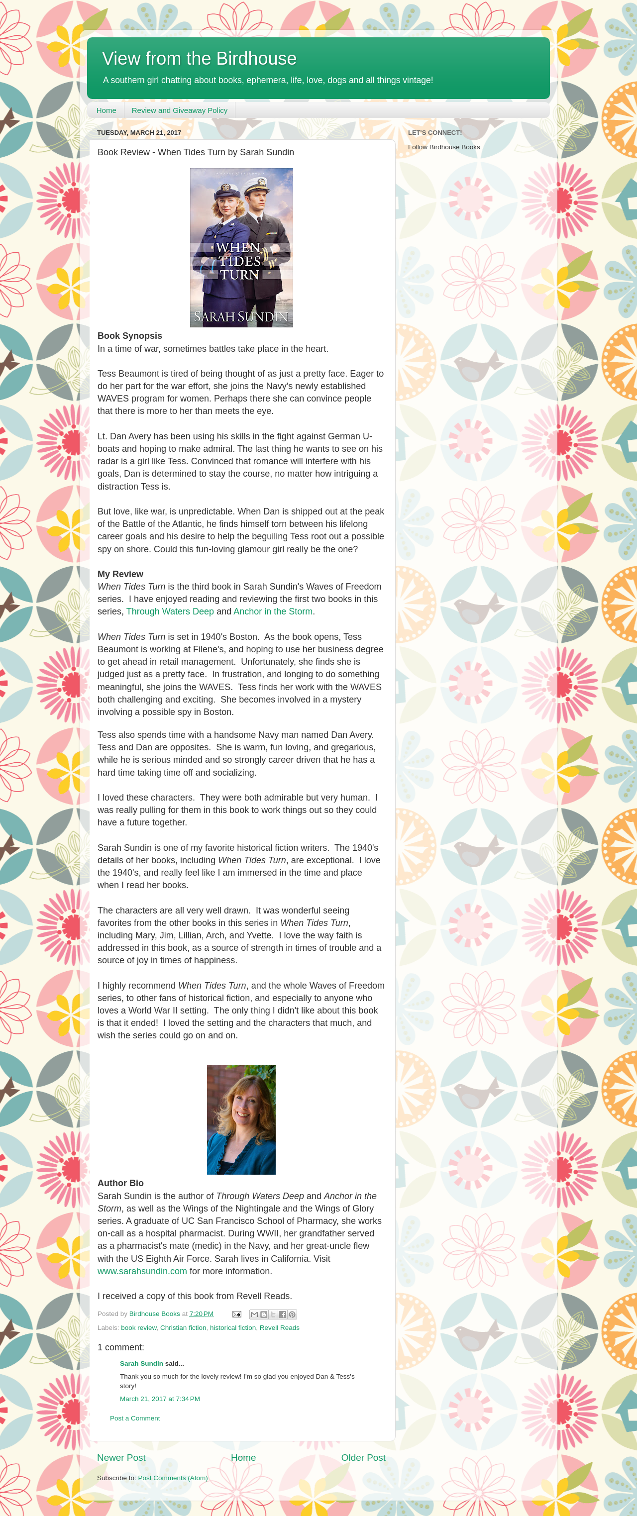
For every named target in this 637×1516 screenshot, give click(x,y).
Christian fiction (183, 1327)
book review (138, 1327)
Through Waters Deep (170, 611)
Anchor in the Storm (273, 611)
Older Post (363, 1457)
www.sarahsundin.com (142, 1271)
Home (106, 110)
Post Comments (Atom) (173, 1478)
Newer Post (121, 1457)
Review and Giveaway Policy (180, 110)
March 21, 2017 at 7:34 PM (160, 1399)
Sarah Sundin (141, 1363)
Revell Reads (280, 1327)
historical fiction (233, 1327)
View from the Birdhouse (199, 58)
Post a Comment (135, 1418)
